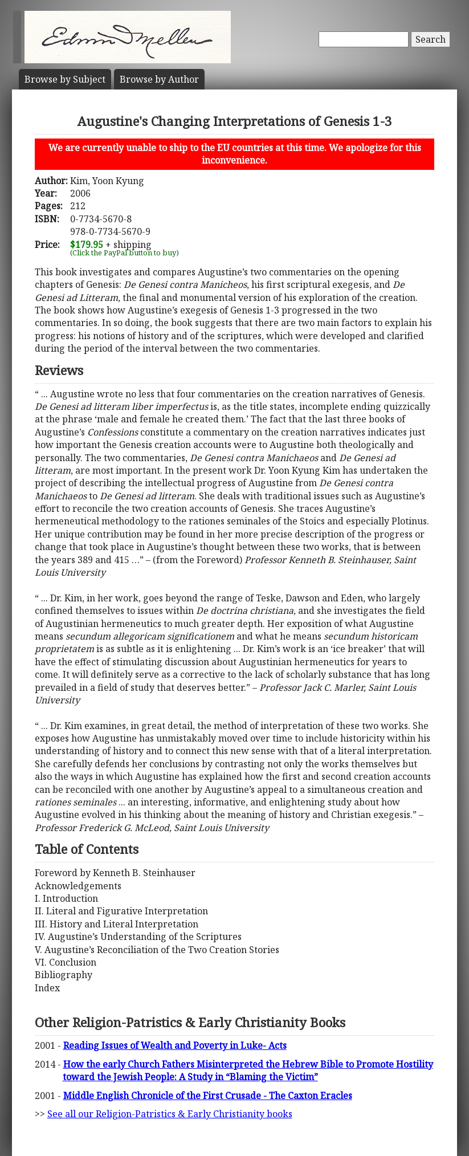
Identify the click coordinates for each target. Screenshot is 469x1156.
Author (159, 79)
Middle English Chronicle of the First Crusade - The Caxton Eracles (207, 1095)
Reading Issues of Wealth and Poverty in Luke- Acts (175, 1045)
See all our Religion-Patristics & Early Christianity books (169, 1114)
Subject (65, 79)
